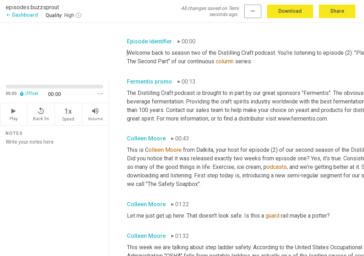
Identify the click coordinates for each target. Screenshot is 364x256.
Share (337, 11)
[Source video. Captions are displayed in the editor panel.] (54, 50)
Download (290, 11)
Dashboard (22, 15)
